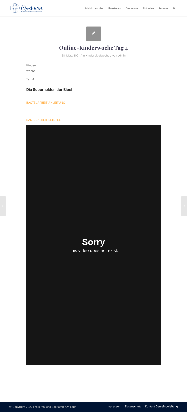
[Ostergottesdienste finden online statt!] (3, 206)
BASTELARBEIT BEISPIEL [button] (43, 120)
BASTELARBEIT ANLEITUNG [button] (45, 102)
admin (122, 55)
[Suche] (174, 8)
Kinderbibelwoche (97, 55)
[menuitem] (94, 8)
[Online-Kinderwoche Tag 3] (184, 206)
